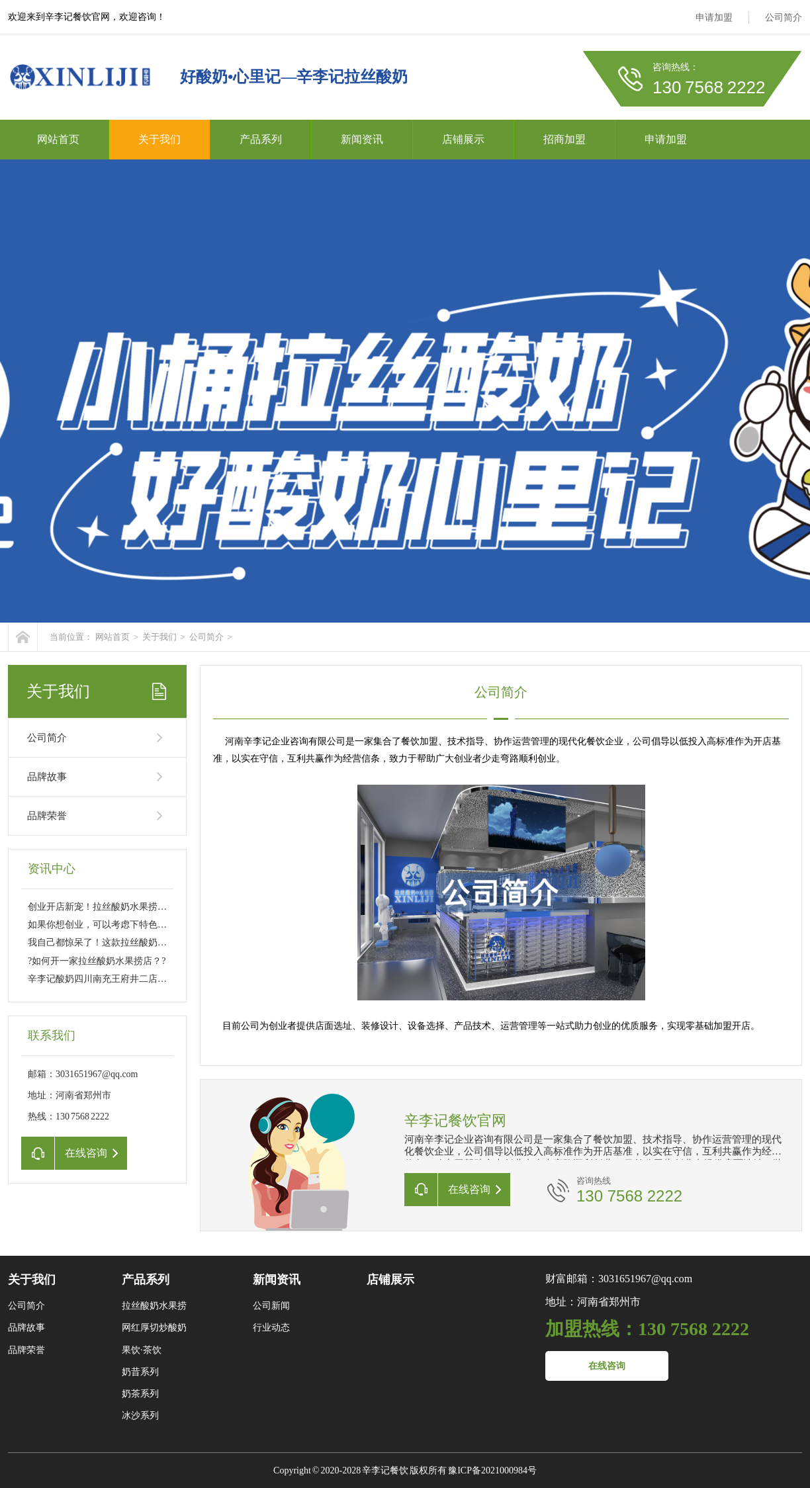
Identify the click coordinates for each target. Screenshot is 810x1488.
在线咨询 (606, 1366)
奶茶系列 (140, 1394)
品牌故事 (47, 776)
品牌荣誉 (47, 815)
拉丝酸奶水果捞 (154, 1306)
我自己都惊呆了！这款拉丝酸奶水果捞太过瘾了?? (129, 942)
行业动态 (271, 1328)
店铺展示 (463, 139)
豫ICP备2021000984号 (492, 1470)
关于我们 (159, 139)
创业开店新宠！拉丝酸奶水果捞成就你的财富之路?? (134, 907)
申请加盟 (714, 17)
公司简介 (783, 17)
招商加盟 (564, 139)
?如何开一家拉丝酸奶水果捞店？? (96, 961)
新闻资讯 (362, 139)
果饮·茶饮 (141, 1350)
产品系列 (261, 139)
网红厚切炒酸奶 (154, 1328)
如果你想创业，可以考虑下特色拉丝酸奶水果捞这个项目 (143, 925)
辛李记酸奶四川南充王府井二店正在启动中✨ (121, 979)
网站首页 (58, 139)
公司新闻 (271, 1306)
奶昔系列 (140, 1372)
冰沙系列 (140, 1416)
